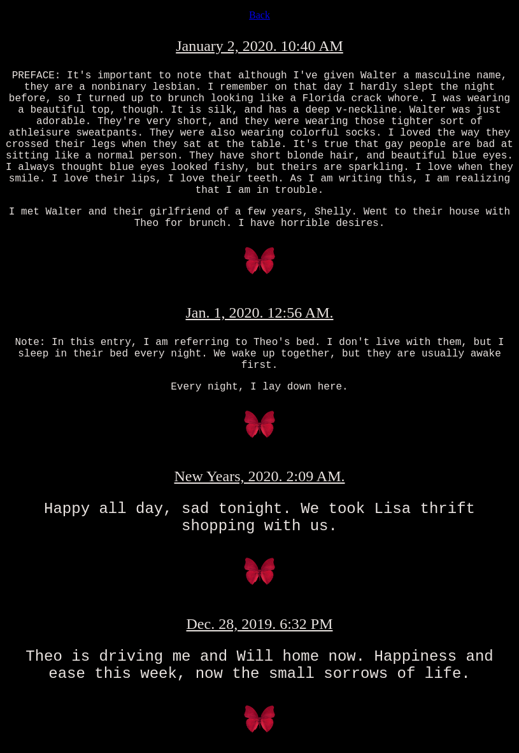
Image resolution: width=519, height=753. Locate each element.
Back (259, 15)
